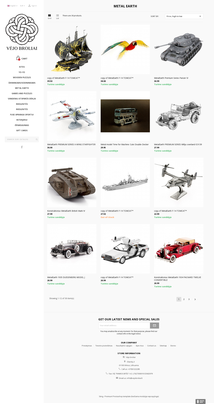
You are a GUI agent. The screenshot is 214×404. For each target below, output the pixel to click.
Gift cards (21, 130)
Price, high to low (184, 16)
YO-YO (22, 72)
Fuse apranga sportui (22, 114)
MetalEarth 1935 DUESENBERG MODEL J (66, 277)
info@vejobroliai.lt (134, 378)
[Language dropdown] (12, 6)
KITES (22, 66)
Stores (173, 345)
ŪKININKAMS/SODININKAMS (21, 82)
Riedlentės (22, 104)
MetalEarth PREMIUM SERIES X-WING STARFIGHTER (71, 144)
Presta (201, 401)
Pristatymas (87, 345)
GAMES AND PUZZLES (22, 93)
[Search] (22, 139)
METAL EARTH (22, 88)
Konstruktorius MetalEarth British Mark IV (66, 210)
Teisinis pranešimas (103, 345)
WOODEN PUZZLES (22, 77)
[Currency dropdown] (23, 6)
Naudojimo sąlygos (124, 345)
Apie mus (140, 345)
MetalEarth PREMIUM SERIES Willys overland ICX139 (178, 144)
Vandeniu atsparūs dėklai (22, 98)
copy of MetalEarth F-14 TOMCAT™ (63, 78)
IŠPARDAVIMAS (22, 125)
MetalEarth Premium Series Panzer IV (171, 78)
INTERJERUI (21, 119)
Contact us (151, 345)
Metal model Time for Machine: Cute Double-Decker (125, 144)
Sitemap (163, 345)
